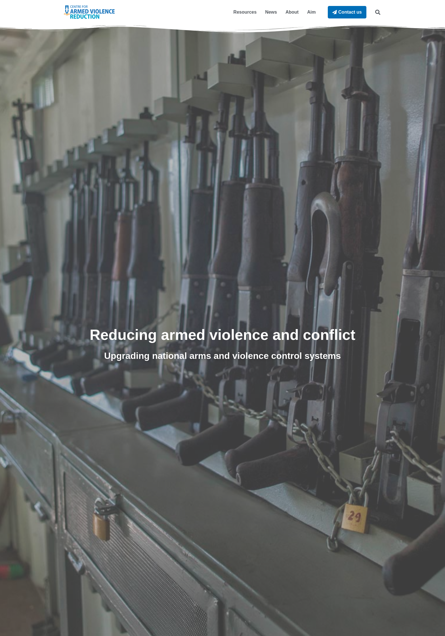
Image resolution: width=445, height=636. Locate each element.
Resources (245, 12)
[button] (377, 12)
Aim (311, 12)
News (271, 12)
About (292, 12)
